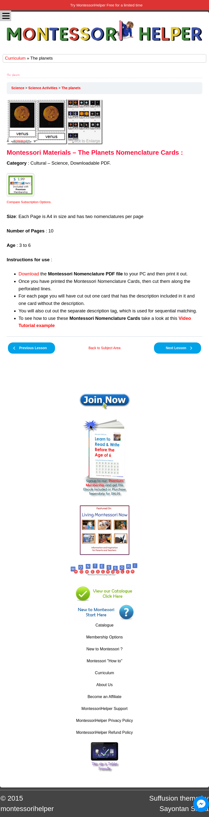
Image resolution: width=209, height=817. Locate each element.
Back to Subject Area (104, 348)
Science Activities (43, 88)
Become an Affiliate (104, 697)
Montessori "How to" (104, 661)
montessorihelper (27, 809)
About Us (104, 685)
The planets (71, 88)
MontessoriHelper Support (105, 708)
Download (29, 273)
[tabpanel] (104, 214)
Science (18, 88)
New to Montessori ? (105, 649)
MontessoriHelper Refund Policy (104, 732)
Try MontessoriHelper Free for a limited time (106, 5)
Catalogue (104, 625)
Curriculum (15, 58)
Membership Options (104, 637)
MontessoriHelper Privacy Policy (104, 720)
